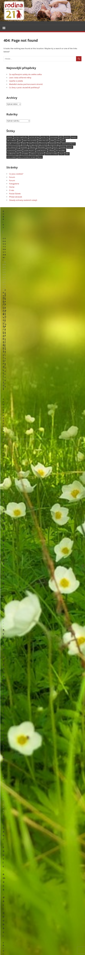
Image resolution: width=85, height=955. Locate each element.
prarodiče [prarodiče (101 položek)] (53, 144)
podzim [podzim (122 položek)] (36, 144)
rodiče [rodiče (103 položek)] (69, 147)
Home (11, 187)
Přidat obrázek (15, 197)
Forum (12, 177)
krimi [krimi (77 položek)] (52, 141)
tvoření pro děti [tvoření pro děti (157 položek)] (13, 154)
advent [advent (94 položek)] (9, 137)
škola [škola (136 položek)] (40, 157)
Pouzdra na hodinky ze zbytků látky (17, 683)
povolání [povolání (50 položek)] (44, 144)
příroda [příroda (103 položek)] (32, 147)
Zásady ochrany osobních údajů (23, 200)
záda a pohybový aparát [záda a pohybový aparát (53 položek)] (27, 157)
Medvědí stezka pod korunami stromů (26, 84)
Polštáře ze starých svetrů (13, 568)
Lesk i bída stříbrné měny (20, 78)
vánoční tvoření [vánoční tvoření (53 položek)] (51, 154)
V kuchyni (48, 223)
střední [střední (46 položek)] (51, 151)
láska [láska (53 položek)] (58, 141)
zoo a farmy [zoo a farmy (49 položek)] (11, 157)
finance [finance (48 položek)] (74, 137)
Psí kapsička (8, 621)
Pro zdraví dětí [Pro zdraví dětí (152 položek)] (12, 147)
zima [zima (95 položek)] (67, 154)
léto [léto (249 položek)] (63, 141)
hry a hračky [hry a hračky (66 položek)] (12, 141)
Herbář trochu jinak (20, 925)
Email (6, 490)
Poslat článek (15, 194)
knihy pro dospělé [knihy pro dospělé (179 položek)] (30, 141)
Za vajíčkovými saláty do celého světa (25, 74)
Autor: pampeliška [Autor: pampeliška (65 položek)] (21, 137)
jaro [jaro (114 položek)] (19, 141)
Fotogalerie (14, 184)
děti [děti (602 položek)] (60, 137)
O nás (11, 190)
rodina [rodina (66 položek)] (63, 147)
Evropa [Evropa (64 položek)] (66, 137)
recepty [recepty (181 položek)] (56, 147)
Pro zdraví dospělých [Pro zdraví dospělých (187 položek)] (67, 144)
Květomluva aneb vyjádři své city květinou (27, 431)
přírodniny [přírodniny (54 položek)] (41, 147)
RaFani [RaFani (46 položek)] (49, 147)
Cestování (8, 223)
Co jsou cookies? (16, 174)
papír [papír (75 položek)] (30, 144)
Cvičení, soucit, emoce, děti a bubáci (24, 478)
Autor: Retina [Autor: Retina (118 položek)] (34, 137)
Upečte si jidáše (16, 81)
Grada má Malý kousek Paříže (20, 384)
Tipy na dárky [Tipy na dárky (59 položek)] (60, 151)
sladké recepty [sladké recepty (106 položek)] (29, 151)
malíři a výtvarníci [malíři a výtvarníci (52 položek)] (14, 144)
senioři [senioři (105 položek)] (19, 151)
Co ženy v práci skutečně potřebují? (24, 87)
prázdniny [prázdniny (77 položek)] (24, 147)
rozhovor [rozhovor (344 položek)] (11, 151)
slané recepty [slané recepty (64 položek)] (41, 151)
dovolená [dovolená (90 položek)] (54, 137)
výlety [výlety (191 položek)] (61, 154)
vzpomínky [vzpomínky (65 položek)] (25, 154)
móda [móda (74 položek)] (24, 144)
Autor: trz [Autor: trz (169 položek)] (45, 137)
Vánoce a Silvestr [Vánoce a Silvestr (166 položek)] (37, 154)
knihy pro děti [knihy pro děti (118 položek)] (43, 141)
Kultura (7, 339)
